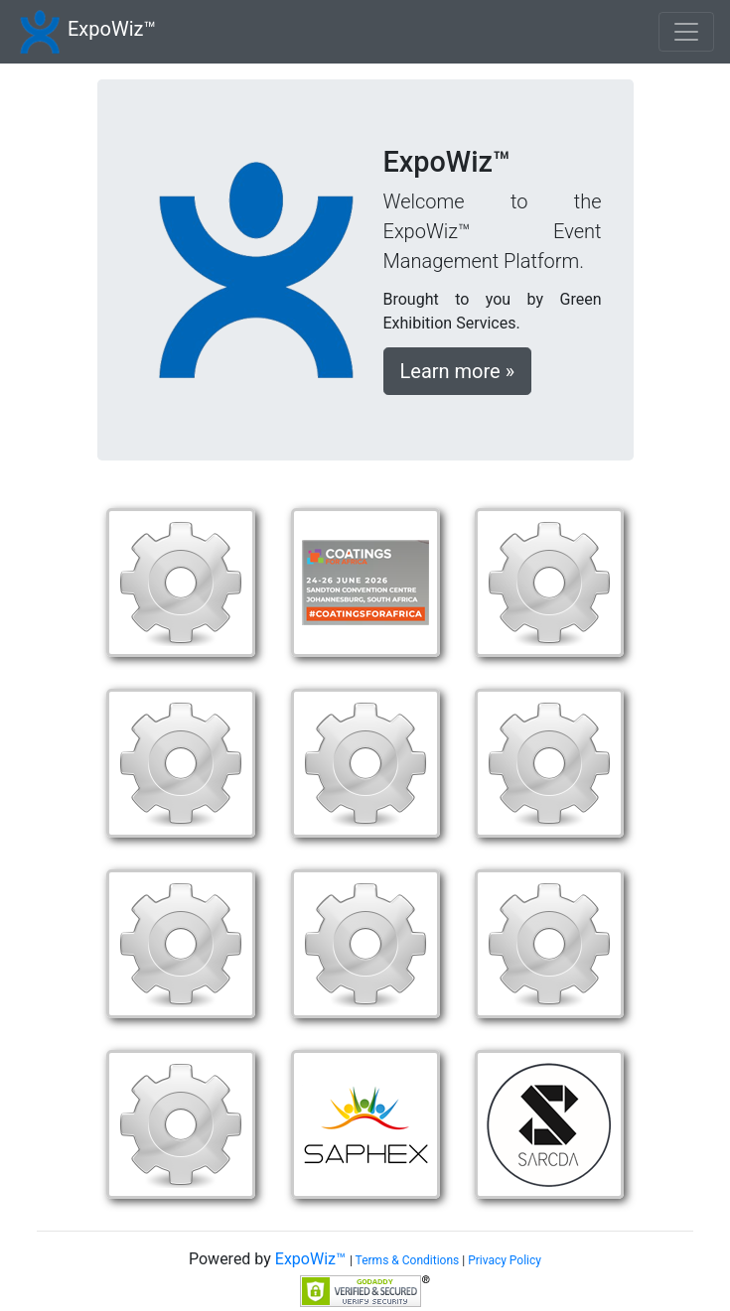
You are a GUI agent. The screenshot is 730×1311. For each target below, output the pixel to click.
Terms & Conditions (408, 1260)
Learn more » (457, 371)
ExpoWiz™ (112, 29)
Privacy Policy (504, 1260)
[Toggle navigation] (686, 32)
